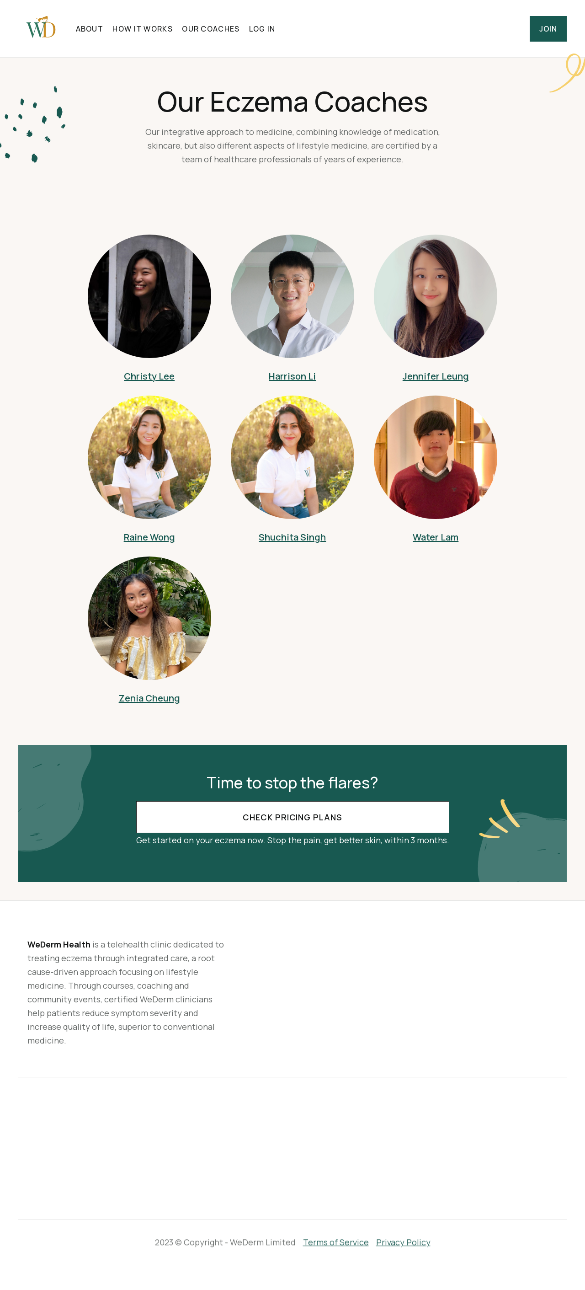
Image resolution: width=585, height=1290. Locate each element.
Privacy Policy (403, 1240)
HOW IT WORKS (142, 29)
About (89, 29)
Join (548, 29)
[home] (41, 28)
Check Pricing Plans (292, 817)
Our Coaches (210, 29)
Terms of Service (336, 1240)
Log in (262, 29)
